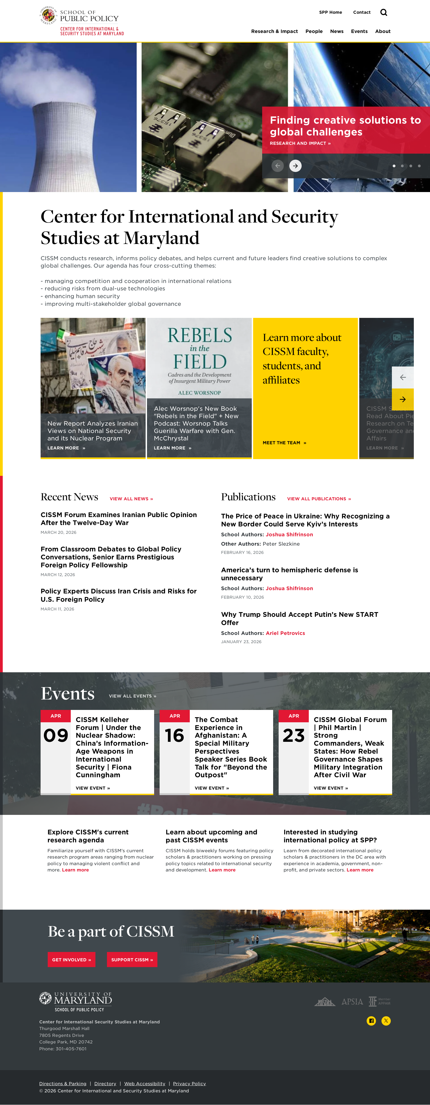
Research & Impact (274, 31)
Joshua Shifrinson (289, 535)
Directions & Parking (62, 1085)
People (314, 31)
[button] (384, 12)
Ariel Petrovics (285, 634)
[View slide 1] (394, 166)
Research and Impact (298, 144)
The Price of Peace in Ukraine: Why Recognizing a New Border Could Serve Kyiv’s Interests (305, 521)
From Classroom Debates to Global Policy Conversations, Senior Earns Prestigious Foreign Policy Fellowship (111, 558)
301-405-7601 (71, 1050)
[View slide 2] (402, 166)
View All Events (130, 696)
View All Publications (316, 499)
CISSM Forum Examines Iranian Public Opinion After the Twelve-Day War (119, 519)
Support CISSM (130, 961)
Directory (105, 1085)
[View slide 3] (410, 166)
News (337, 31)
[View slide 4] (419, 166)
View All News (129, 499)
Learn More (385, 449)
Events (359, 31)
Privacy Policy (189, 1085)
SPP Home (330, 12)
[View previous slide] (277, 166)
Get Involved (69, 961)
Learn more (75, 871)
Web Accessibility (144, 1085)
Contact (362, 12)
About (383, 31)
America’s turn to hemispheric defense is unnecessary (289, 575)
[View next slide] (295, 166)
